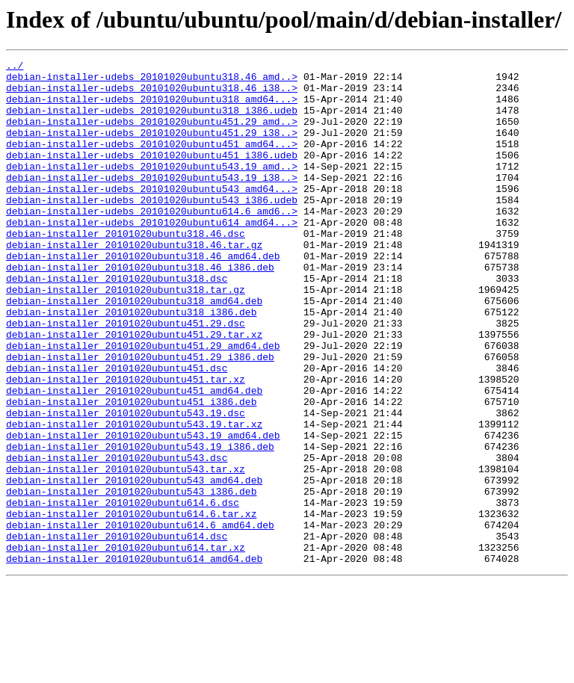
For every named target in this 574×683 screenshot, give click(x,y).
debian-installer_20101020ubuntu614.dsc (116, 632)
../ (14, 67)
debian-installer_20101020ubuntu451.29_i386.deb (140, 417)
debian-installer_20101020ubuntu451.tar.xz (125, 444)
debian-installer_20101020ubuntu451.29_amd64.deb (143, 403)
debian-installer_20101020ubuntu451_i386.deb (131, 471)
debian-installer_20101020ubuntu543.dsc (116, 538)
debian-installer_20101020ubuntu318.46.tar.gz (134, 282)
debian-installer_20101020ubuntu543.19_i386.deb (140, 524)
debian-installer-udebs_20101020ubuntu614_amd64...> (151, 255)
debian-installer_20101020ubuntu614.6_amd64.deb (140, 618)
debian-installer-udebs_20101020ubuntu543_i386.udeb (151, 228)
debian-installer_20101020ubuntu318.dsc (116, 323)
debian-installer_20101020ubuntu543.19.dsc (125, 484)
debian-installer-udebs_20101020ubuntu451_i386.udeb (151, 175)
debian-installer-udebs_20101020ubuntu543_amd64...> (151, 215)
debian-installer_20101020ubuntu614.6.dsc (122, 592)
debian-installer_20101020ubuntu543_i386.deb (131, 578)
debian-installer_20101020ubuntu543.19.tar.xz (134, 497)
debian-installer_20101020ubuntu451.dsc (116, 430)
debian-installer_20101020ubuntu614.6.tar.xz (131, 605)
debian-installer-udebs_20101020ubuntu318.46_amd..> (151, 80)
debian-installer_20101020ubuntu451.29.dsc (125, 376)
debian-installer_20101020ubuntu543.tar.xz (125, 551)
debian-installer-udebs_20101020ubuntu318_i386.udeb (151, 121)
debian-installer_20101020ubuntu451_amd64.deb (134, 457)
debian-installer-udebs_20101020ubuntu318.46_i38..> (151, 94)
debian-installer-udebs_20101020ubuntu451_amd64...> (151, 161)
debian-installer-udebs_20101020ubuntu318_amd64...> (151, 107)
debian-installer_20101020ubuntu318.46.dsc (125, 269)
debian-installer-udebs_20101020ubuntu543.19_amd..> (151, 188)
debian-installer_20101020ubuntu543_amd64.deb (134, 565)
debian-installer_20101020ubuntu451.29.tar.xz (134, 390)
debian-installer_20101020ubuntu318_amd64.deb (134, 349)
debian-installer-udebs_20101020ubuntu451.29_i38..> (151, 148)
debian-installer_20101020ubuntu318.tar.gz (125, 336)
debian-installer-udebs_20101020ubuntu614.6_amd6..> (151, 242)
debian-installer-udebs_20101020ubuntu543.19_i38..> (151, 201)
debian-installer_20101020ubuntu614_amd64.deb (134, 659)
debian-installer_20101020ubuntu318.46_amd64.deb (143, 296)
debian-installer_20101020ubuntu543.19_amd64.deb (143, 511)
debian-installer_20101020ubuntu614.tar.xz (125, 645)
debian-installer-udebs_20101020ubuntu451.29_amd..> (151, 134)
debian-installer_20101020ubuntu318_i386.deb (131, 363)
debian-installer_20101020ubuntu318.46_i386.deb (140, 309)
